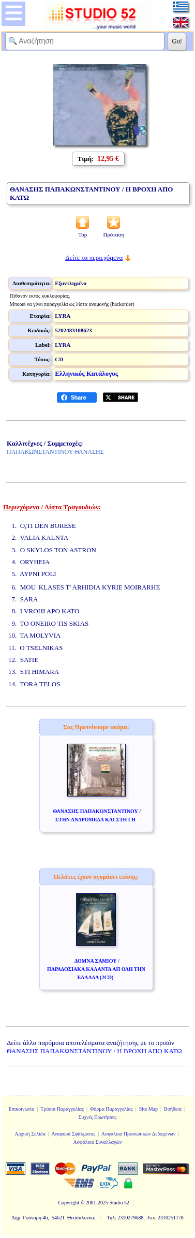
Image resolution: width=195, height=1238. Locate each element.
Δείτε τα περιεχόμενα (94, 257)
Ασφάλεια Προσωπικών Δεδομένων (138, 1134)
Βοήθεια (173, 1109)
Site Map (148, 1109)
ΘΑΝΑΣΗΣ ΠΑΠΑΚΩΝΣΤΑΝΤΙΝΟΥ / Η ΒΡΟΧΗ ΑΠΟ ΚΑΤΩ (94, 1051)
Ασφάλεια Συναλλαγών (97, 1142)
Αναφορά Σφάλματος (73, 1134)
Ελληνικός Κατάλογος (86, 373)
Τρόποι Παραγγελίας (62, 1109)
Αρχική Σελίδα (30, 1134)
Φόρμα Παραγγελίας (111, 1109)
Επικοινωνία (22, 1109)
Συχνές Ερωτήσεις (98, 1117)
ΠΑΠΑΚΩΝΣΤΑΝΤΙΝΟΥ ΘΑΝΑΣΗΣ (55, 451)
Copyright (68, 1202)
